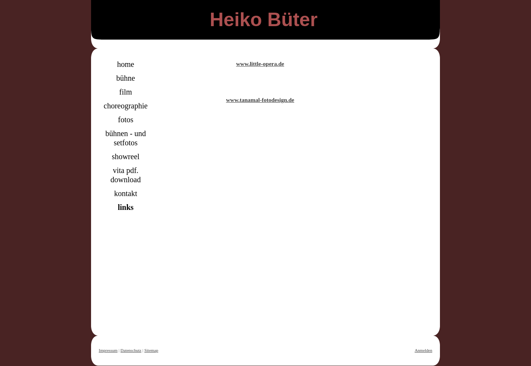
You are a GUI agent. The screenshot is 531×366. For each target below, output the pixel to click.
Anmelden (423, 350)
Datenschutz (131, 350)
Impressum (108, 350)
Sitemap (151, 350)
